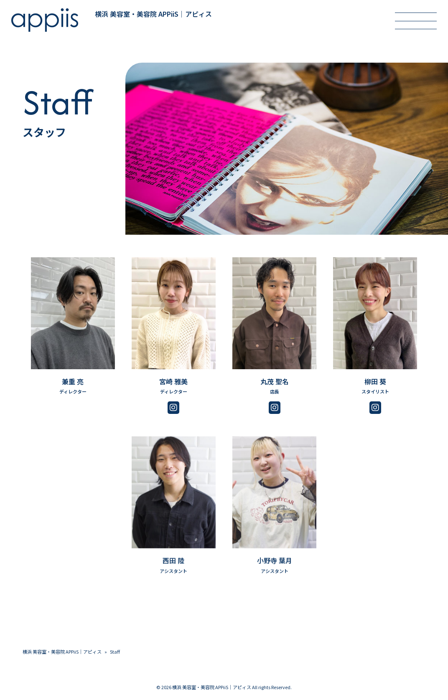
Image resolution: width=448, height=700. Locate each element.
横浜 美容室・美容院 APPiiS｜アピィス (62, 651)
